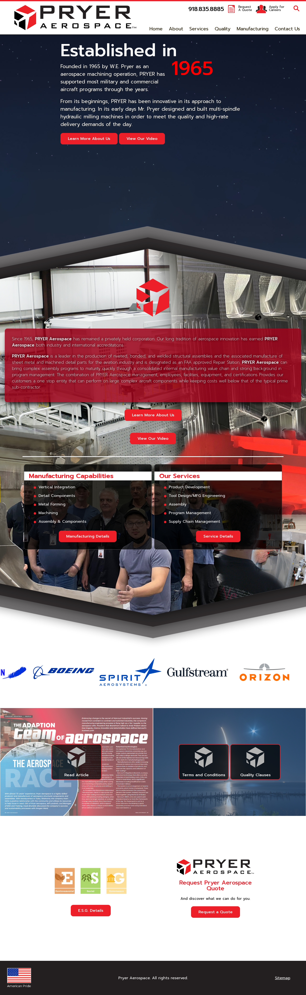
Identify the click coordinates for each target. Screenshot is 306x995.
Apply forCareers (276, 8)
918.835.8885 (206, 9)
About (176, 28)
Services (198, 28)
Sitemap (282, 978)
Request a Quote (215, 912)
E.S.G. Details (90, 910)
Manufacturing (252, 28)
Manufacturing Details (87, 536)
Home (156, 28)
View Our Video (142, 139)
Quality (222, 28)
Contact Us (287, 28)
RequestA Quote (245, 8)
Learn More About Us (89, 139)
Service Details (218, 536)
